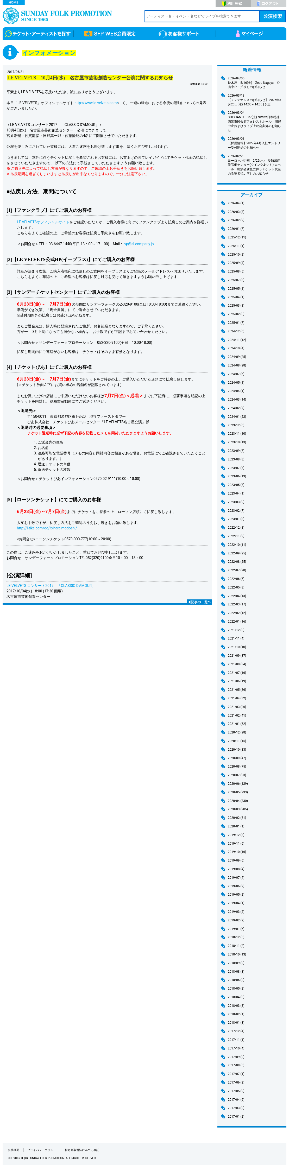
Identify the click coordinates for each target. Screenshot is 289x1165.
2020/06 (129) (238, 784)
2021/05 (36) (237, 690)
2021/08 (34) (237, 664)
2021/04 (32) (237, 698)
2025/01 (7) (236, 323)
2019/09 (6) (236, 860)
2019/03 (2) (236, 912)
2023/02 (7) (236, 510)
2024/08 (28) (237, 365)
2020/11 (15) (237, 741)
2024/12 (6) (236, 331)
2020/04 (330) (238, 801)
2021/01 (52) (237, 724)
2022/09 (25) (237, 553)
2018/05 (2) (236, 988)
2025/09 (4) (236, 263)
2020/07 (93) (237, 775)
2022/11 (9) (236, 536)
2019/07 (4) (236, 877)
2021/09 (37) (237, 655)
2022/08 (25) (237, 561)
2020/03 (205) (238, 809)
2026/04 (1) (236, 203)
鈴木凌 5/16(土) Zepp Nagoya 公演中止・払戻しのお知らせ (255, 82)
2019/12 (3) (236, 835)
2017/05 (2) (236, 1091)
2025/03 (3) (236, 305)
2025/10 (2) (236, 254)
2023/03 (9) (236, 502)
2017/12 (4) (236, 1031)
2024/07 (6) (236, 374)
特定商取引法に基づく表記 (82, 1150)
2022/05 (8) (236, 587)
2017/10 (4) (236, 1048)
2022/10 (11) (237, 545)
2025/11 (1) (236, 246)
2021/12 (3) (236, 630)
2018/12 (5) (236, 937)
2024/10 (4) (236, 348)
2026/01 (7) (236, 229)
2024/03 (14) (237, 399)
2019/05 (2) (236, 894)
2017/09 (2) (236, 1057)
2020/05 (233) (238, 792)
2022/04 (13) (237, 596)
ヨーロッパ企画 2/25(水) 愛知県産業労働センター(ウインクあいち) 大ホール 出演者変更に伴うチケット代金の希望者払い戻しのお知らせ (255, 164)
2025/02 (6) (236, 314)
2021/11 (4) (236, 638)
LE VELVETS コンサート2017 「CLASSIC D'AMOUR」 (51, 586)
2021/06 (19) (237, 681)
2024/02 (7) (236, 408)
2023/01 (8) (236, 519)
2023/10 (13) (237, 442)
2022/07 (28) (237, 570)
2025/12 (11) (237, 237)
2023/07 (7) (236, 468)
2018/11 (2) (236, 946)
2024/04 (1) (236, 391)
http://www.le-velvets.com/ (96, 103)
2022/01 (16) (237, 621)
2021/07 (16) (237, 673)
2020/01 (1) (236, 826)
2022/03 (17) (237, 604)
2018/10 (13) (237, 954)
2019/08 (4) (236, 869)
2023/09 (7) (236, 451)
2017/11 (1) (236, 1040)
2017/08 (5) (236, 1065)
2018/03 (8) (236, 1006)
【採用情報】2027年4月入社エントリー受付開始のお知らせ (255, 143)
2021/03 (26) (237, 707)
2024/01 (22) (237, 417)
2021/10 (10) (237, 647)
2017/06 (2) (236, 1082)
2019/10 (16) (237, 852)
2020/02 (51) (237, 818)
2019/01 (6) (236, 929)
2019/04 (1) (236, 903)
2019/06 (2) (236, 886)
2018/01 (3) (236, 1022)
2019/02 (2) (236, 920)
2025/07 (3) (236, 280)
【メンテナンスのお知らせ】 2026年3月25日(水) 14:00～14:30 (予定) (255, 99)
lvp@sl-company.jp (138, 244)
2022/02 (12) (237, 613)
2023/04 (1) (236, 493)
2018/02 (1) (236, 1014)
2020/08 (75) (237, 766)
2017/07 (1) (236, 1074)
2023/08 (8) (236, 459)
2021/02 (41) (237, 715)
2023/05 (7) (236, 485)
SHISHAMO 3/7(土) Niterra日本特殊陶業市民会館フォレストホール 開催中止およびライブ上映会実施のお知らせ (255, 121)
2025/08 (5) (236, 271)
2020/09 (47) (237, 758)
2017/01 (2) (236, 1116)
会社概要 (13, 1150)
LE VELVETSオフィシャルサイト (43, 222)
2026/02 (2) (236, 220)
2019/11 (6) (236, 843)
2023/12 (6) (236, 425)
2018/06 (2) (236, 980)
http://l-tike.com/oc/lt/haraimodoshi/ (47, 528)
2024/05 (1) (236, 382)
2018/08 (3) (236, 971)
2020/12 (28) (237, 732)
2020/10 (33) (237, 749)
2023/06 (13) (237, 476)
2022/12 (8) (236, 527)
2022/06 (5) (236, 579)
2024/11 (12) (237, 340)
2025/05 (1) (236, 288)
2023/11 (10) (237, 433)
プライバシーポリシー (42, 1150)
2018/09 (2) (236, 963)
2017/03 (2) (236, 1108)
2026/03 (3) (236, 212)
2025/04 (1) (236, 297)
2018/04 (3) (236, 997)
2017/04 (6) (236, 1099)
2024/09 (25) (237, 357)
